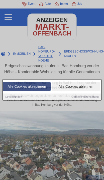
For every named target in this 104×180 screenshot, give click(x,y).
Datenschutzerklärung (85, 97)
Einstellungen (13, 97)
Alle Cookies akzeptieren (26, 87)
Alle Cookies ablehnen (76, 87)
